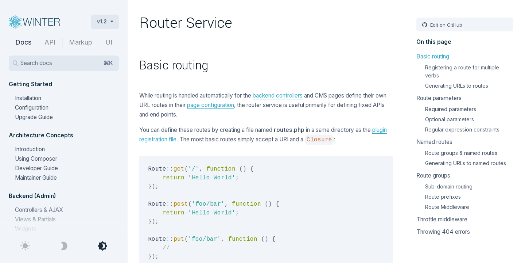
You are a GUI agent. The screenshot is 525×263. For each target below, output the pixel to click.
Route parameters (439, 98)
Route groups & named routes (461, 153)
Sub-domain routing (448, 186)
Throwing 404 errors (443, 231)
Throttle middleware (441, 219)
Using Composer (36, 158)
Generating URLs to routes (456, 86)
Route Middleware (447, 207)
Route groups (433, 175)
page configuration (210, 105)
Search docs (66, 63)
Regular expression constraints (462, 129)
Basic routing (432, 56)
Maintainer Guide (36, 177)
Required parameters (450, 109)
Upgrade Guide (34, 117)
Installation (28, 98)
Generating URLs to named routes (465, 163)
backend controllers (278, 95)
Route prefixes (443, 197)
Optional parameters (449, 119)
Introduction (30, 149)
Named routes (434, 141)
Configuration (31, 107)
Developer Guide (36, 168)
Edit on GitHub (445, 25)
